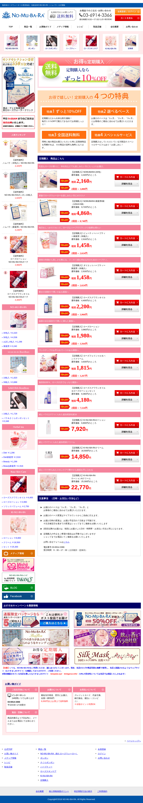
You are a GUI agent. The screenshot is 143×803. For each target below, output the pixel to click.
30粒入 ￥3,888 (10, 382)
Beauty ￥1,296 (10, 461)
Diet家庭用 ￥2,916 (12, 457)
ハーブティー (46, 767)
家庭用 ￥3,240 (10, 346)
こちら (66, 542)
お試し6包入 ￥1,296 (12, 342)
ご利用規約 (102, 791)
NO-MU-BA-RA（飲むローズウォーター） (59, 753)
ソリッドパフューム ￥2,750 (16, 506)
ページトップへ (134, 741)
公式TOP (8, 749)
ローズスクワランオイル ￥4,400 (18, 497)
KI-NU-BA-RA (46, 776)
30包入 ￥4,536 (10, 337)
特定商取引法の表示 (83, 791)
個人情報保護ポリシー (59, 791)
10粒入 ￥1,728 (10, 414)
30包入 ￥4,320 (10, 333)
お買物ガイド (45, 27)
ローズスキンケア (48, 771)
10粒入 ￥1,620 (10, 378)
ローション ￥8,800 (12, 538)
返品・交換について (21, 712)
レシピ (80, 27)
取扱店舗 (97, 27)
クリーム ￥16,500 (11, 542)
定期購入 (44, 780)
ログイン (102, 753)
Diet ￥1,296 (9, 453)
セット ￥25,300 (10, 547)
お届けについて (54, 689)
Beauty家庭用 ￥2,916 (13, 466)
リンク (18, 152)
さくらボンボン (47, 762)
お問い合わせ (132, 27)
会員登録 (102, 749)
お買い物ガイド (11, 753)
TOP (11, 27)
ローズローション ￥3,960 (15, 502)
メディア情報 (63, 27)
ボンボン (44, 758)
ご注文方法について (21, 689)
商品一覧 (28, 27)
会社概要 (115, 27)
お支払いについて (88, 689)
